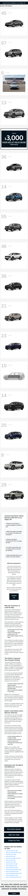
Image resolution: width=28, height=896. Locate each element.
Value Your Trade (14, 835)
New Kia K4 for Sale (10, 856)
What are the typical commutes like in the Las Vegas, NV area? (14, 541)
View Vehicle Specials (14, 829)
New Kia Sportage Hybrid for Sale (14, 873)
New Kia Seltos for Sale (11, 865)
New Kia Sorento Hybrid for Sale (13, 869)
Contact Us (14, 596)
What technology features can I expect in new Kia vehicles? (14, 556)
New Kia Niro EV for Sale (12, 864)
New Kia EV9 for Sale (11, 854)
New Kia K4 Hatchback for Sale (13, 858)
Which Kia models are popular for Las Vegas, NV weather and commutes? (14, 533)
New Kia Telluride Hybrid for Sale (13, 877)
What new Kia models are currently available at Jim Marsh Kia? (14, 525)
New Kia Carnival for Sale (12, 850)
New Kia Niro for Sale (11, 862)
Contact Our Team (14, 840)
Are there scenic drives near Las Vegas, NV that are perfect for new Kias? (13, 549)
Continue (14, 893)
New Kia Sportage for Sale (12, 871)
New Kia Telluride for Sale (12, 875)
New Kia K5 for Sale (10, 860)
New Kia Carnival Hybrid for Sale (13, 852)
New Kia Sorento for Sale (12, 867)
